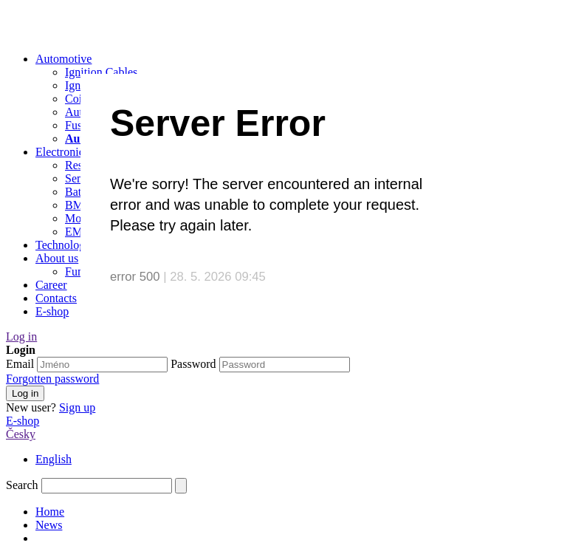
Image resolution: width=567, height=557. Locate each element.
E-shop (22, 420)
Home (49, 511)
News (48, 525)
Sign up (77, 407)
